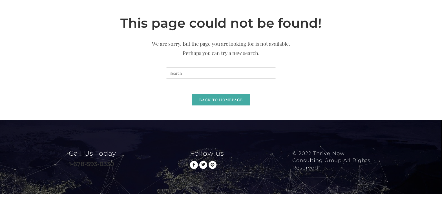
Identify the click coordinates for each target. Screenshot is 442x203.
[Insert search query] (221, 73)
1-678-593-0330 (92, 166)
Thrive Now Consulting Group (128, 12)
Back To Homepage (221, 101)
